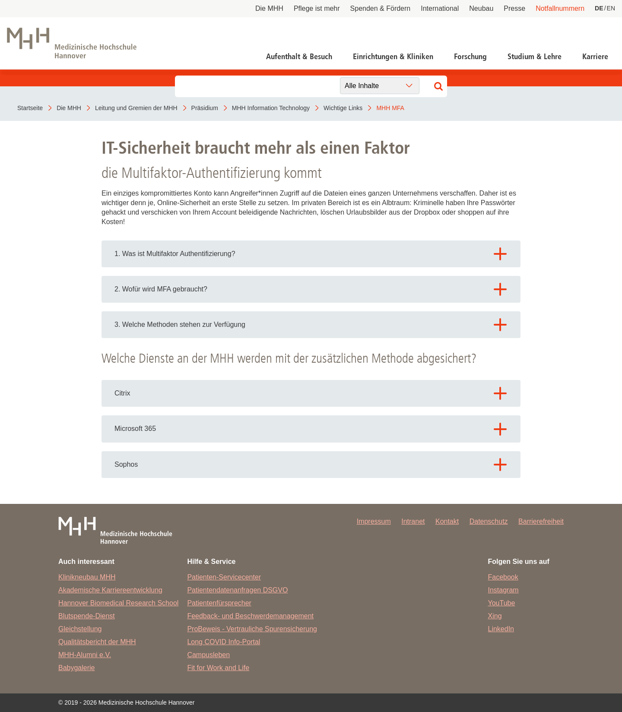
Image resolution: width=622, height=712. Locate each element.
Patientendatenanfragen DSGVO (237, 590)
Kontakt (447, 521)
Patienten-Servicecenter (224, 577)
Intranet (413, 521)
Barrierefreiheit (541, 521)
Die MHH (269, 8)
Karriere (595, 56)
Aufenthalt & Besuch (299, 56)
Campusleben (208, 654)
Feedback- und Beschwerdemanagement (250, 616)
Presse (514, 8)
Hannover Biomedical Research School (118, 603)
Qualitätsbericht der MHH (97, 642)
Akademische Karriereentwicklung (110, 590)
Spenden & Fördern (380, 8)
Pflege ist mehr (317, 8)
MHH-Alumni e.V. (84, 654)
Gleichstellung (80, 629)
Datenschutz (489, 521)
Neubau (481, 8)
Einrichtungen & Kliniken (393, 56)
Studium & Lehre (535, 56)
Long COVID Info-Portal (223, 642)
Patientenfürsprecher (219, 603)
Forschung (470, 56)
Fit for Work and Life (218, 667)
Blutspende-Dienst (86, 616)
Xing (495, 616)
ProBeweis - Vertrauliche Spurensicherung (252, 629)
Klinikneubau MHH (87, 577)
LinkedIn (501, 629)
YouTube (501, 603)
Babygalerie (76, 667)
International (440, 8)
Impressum (374, 521)
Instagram (503, 590)
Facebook (503, 577)
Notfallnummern (560, 8)
